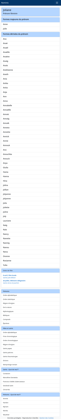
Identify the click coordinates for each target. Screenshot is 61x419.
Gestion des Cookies (46, 418)
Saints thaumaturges (10, 356)
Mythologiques (8, 311)
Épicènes (6, 323)
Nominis (5, 2)
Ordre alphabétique (10, 295)
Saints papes (7, 348)
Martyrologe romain (10, 365)
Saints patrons (8, 352)
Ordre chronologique (10, 340)
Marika (5, 411)
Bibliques (6, 315)
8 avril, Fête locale (9, 275)
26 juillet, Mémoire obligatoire (14, 281)
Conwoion (6, 374)
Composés (6, 319)
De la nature (7, 307)
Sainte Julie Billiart (9, 278)
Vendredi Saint (8, 386)
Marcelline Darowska (10, 377)
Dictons (5, 361)
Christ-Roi (6, 390)
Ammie (5, 399)
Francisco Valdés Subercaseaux (14, 382)
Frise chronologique (10, 336)
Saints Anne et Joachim (11, 283)
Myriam (5, 407)
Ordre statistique (9, 299)
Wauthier (6, 415)
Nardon (5, 403)
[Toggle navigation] (57, 3)
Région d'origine (8, 303)
